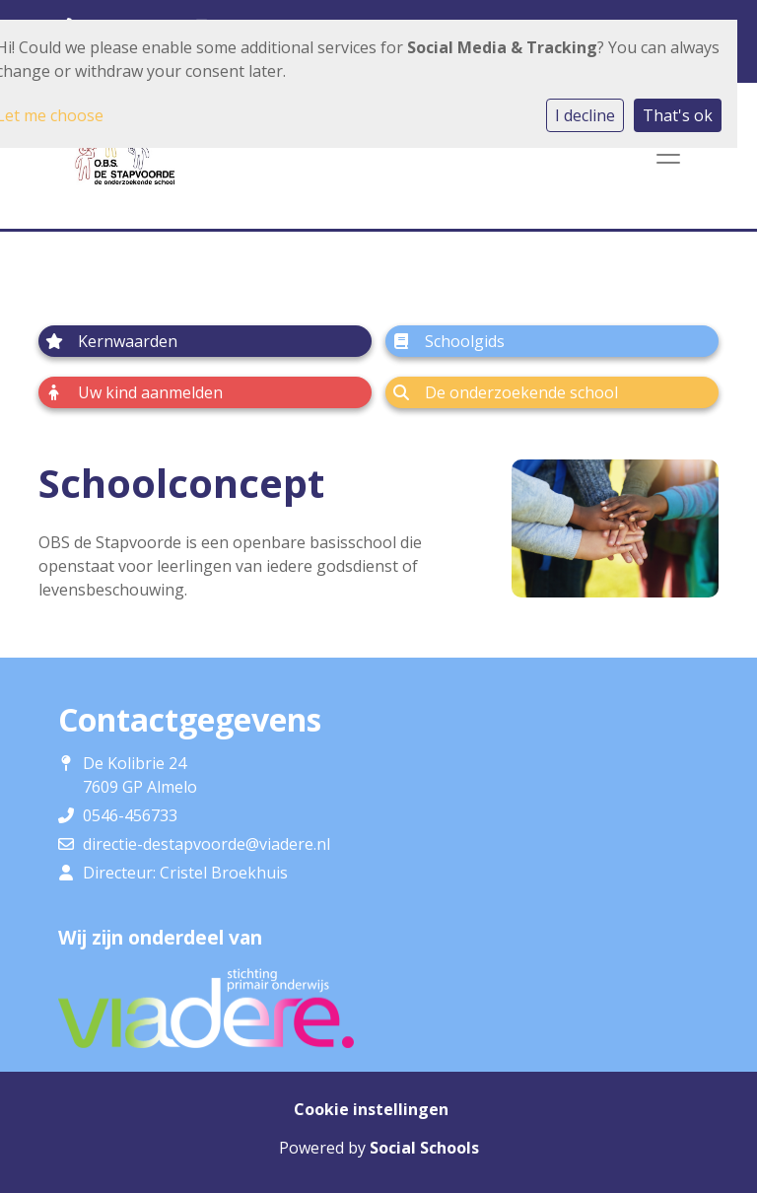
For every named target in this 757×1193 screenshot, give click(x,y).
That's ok (678, 115)
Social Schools (424, 1147)
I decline (585, 115)
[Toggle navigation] (668, 154)
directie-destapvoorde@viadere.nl (206, 844)
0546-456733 (130, 815)
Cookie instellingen (371, 1109)
